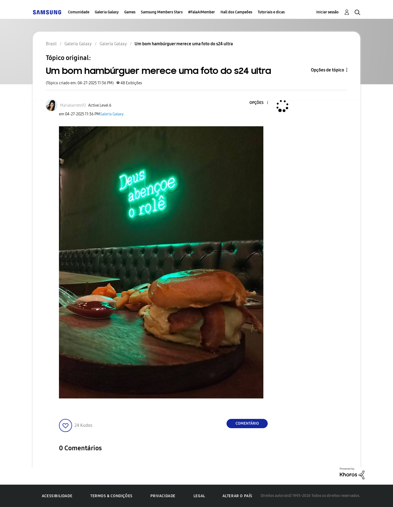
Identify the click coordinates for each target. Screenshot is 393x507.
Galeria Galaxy (107, 12)
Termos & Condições (111, 496)
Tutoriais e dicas (271, 12)
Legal (199, 496)
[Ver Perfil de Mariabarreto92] (73, 105)
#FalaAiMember (201, 12)
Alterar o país (237, 496)
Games (129, 12)
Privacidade (162, 496)
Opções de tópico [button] (327, 70)
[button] (258, 103)
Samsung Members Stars (162, 12)
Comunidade (78, 12)
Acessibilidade (57, 496)
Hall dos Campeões (236, 12)
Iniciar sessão (327, 12)
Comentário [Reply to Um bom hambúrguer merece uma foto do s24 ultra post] (247, 423)
